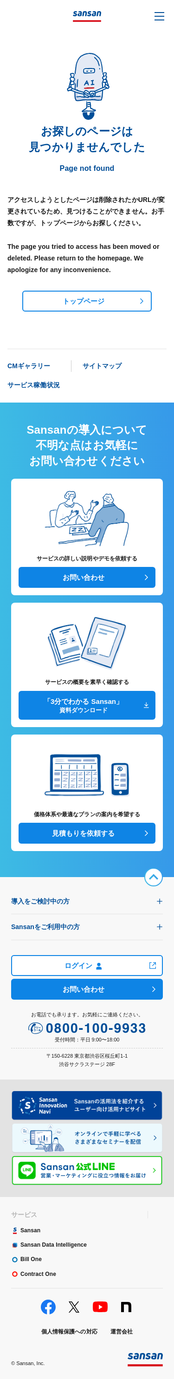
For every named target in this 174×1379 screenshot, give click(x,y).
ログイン (83, 966)
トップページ (83, 301)
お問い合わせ (83, 577)
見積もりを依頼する (83, 833)
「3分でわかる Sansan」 (83, 706)
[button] (159, 16)
